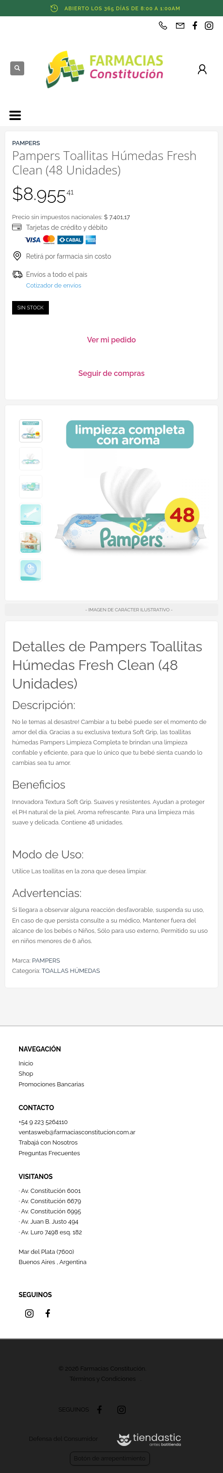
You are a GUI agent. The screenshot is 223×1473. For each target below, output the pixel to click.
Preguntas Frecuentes (49, 1153)
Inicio (26, 1063)
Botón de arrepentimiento (110, 1458)
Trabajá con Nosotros (48, 1142)
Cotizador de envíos (53, 285)
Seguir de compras (111, 373)
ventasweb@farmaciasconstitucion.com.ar (77, 1132)
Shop (26, 1073)
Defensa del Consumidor (63, 1438)
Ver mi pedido (111, 339)
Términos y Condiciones (102, 1378)
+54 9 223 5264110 (43, 1121)
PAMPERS (46, 960)
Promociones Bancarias (51, 1084)
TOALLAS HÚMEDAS (70, 970)
